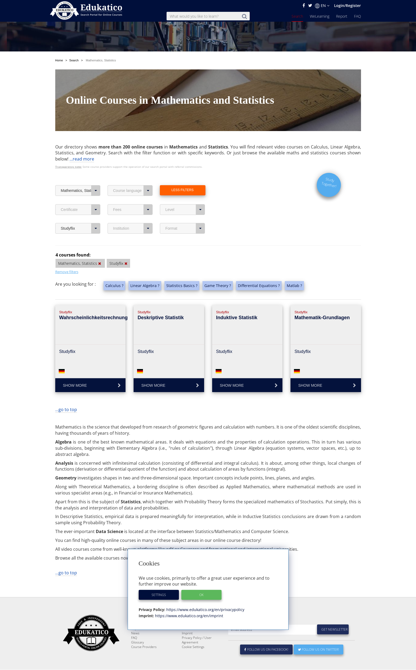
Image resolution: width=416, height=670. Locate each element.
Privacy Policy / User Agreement (197, 652)
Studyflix (80, 228)
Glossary (137, 655)
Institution (133, 228)
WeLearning (319, 16)
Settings (159, 595)
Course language (133, 190)
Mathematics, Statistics (80, 190)
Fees (133, 209)
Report (341, 16)
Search (297, 16)
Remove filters (66, 271)
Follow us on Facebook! (266, 662)
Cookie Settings (193, 659)
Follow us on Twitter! (318, 662)
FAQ (357, 16)
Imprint (187, 646)
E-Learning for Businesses (201, 637)
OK (201, 595)
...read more (81, 159)
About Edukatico (193, 632)
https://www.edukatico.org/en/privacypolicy (204, 609)
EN (322, 5)
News (135, 646)
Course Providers (144, 659)
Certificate (80, 209)
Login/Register (347, 5)
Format (185, 228)
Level (185, 209)
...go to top (66, 409)
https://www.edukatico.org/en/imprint (188, 615)
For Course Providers (197, 641)
